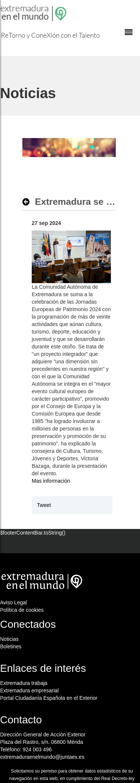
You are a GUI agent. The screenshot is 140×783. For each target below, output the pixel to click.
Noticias (9, 639)
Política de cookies (22, 610)
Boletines (11, 646)
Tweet (44, 505)
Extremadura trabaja (23, 683)
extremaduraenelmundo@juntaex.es (42, 757)
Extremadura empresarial (29, 690)
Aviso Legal (13, 602)
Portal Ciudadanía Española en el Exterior (48, 698)
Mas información (51, 481)
